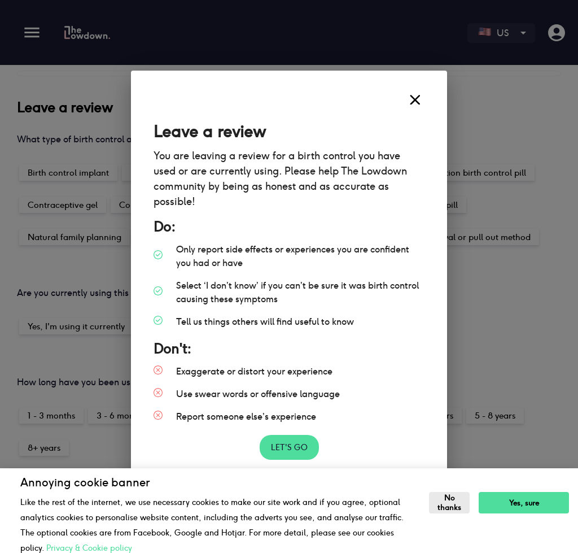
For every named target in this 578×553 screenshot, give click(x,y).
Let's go (289, 447)
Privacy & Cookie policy (89, 548)
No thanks (449, 502)
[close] (414, 100)
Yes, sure (524, 503)
